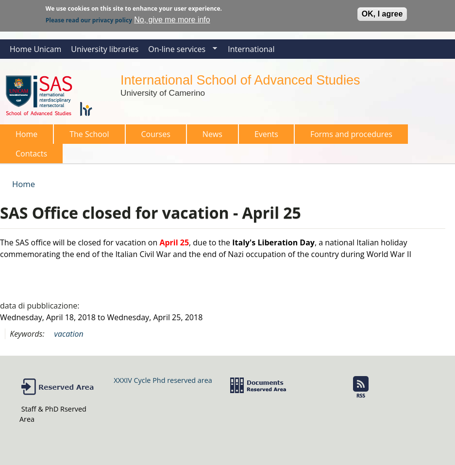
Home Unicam (35, 49)
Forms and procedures (348, 136)
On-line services (180, 51)
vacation (69, 333)
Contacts (31, 153)
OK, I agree (382, 12)
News (212, 134)
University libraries (104, 49)
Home (26, 134)
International (251, 49)
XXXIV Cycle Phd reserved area (163, 380)
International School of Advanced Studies (240, 79)
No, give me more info (172, 18)
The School (86, 136)
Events (266, 134)
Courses (153, 136)
